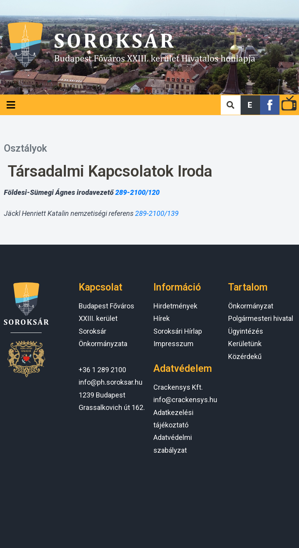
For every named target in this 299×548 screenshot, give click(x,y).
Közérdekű (245, 356)
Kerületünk (245, 344)
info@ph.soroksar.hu (110, 382)
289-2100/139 (157, 213)
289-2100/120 (137, 192)
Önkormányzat (250, 306)
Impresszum (173, 344)
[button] (250, 105)
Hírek (161, 318)
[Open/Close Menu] (11, 105)
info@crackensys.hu (185, 400)
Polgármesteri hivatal (260, 318)
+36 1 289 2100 (102, 370)
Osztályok (25, 148)
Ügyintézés (245, 331)
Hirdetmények (175, 306)
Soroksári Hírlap (177, 331)
